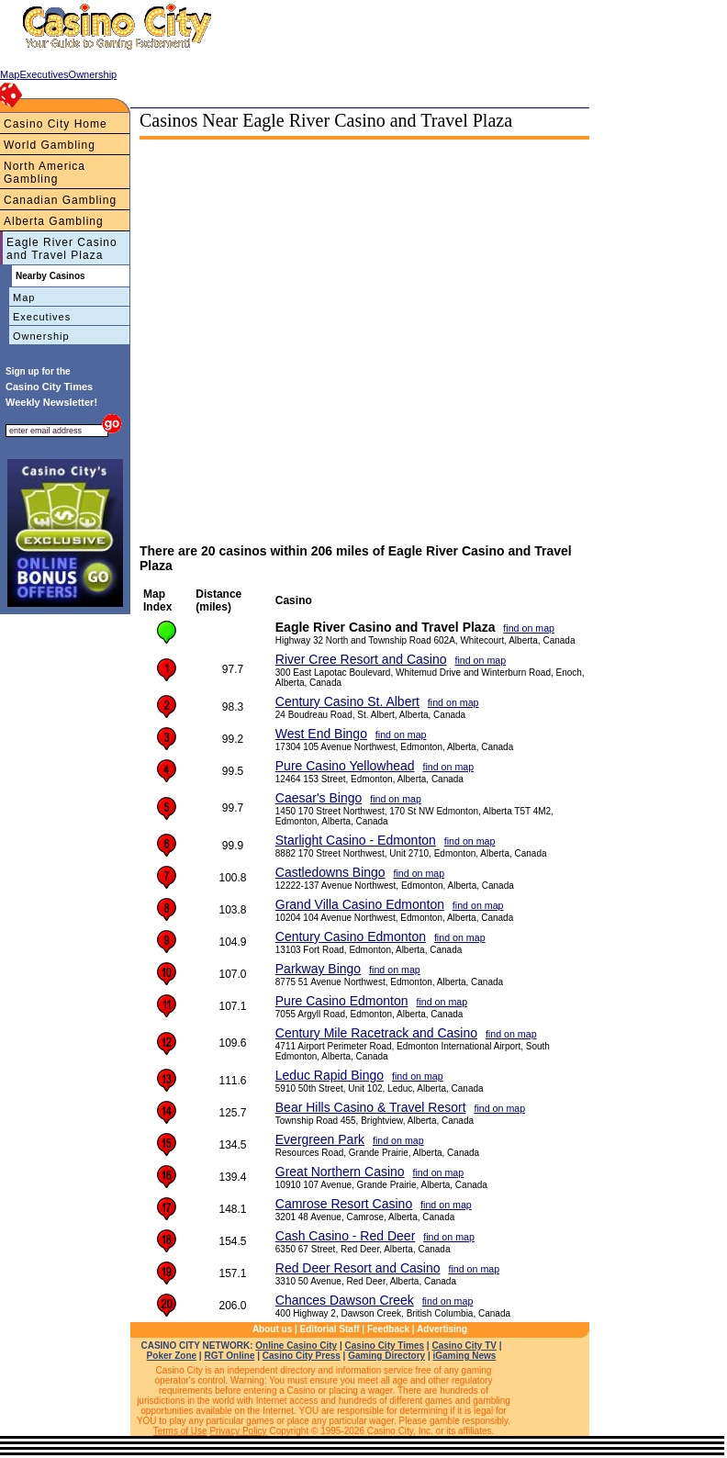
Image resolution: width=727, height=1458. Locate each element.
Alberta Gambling (54, 221)
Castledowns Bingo (330, 872)
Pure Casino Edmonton (341, 1000)
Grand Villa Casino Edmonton (359, 904)
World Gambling (49, 145)
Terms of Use (180, 1431)
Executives (42, 316)
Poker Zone (171, 1356)
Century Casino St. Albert (347, 701)
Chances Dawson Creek (344, 1300)
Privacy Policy (237, 1431)
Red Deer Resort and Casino (358, 1268)
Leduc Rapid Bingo (329, 1075)
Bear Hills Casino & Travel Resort (370, 1107)
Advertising (442, 1329)
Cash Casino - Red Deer (345, 1235)
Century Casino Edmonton (350, 936)
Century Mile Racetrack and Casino (376, 1033)
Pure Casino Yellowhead (345, 765)
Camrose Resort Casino (343, 1203)
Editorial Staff (330, 1329)
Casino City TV (464, 1345)
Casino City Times (385, 1345)
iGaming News (464, 1356)
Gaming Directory (386, 1356)
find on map (528, 628)
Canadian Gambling (60, 200)
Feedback (388, 1329)
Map (24, 297)
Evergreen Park (319, 1139)
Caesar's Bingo (319, 798)
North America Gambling (44, 172)
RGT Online (229, 1356)
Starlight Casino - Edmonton (355, 840)
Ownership (41, 336)
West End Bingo (321, 733)
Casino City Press (302, 1356)
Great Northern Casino (340, 1171)
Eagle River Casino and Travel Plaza (61, 249)
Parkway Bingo (318, 968)
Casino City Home (55, 124)
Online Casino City (296, 1345)
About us (272, 1329)
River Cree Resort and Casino (361, 659)
